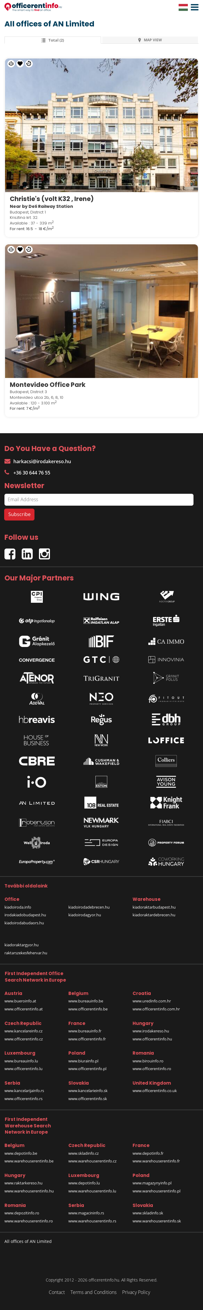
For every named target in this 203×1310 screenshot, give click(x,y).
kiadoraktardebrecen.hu (154, 914)
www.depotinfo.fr (148, 1153)
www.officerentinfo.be (88, 1009)
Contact (57, 1292)
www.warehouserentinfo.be (28, 1161)
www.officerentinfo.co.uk (155, 1090)
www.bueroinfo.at (20, 1001)
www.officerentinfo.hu (152, 1039)
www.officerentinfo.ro (152, 1068)
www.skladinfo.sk (148, 1213)
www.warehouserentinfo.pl (156, 1191)
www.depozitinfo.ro (21, 1213)
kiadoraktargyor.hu (21, 944)
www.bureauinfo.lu (21, 1061)
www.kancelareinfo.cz (23, 1031)
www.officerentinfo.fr (87, 1039)
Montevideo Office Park (48, 384)
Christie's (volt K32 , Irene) (52, 198)
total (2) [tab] (52, 40)
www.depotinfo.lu (84, 1183)
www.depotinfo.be (20, 1153)
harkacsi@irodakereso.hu (37, 461)
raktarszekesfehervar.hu (25, 952)
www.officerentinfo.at (23, 1009)
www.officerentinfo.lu (23, 1068)
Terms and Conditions (93, 1292)
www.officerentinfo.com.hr (156, 1009)
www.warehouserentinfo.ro (28, 1221)
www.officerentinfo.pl (87, 1068)
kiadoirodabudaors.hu (24, 922)
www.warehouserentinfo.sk (157, 1221)
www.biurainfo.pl (83, 1061)
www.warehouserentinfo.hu (29, 1191)
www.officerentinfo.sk (87, 1098)
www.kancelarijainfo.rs (24, 1090)
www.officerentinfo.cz (23, 1039)
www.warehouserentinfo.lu (92, 1191)
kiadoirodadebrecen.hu (89, 907)
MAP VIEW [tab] (150, 39)
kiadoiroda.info (17, 907)
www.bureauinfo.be (85, 1001)
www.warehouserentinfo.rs (92, 1221)
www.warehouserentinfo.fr (156, 1161)
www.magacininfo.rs (86, 1213)
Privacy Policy (136, 1292)
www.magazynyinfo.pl (152, 1183)
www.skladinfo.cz (83, 1153)
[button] (193, 7)
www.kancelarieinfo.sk (88, 1090)
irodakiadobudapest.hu (25, 914)
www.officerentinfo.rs (23, 1098)
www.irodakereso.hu (151, 1031)
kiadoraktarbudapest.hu (154, 907)
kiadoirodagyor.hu (84, 914)
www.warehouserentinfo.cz (92, 1161)
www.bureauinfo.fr (84, 1031)
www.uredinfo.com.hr (152, 1001)
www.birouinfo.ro (148, 1061)
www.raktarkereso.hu (23, 1183)
